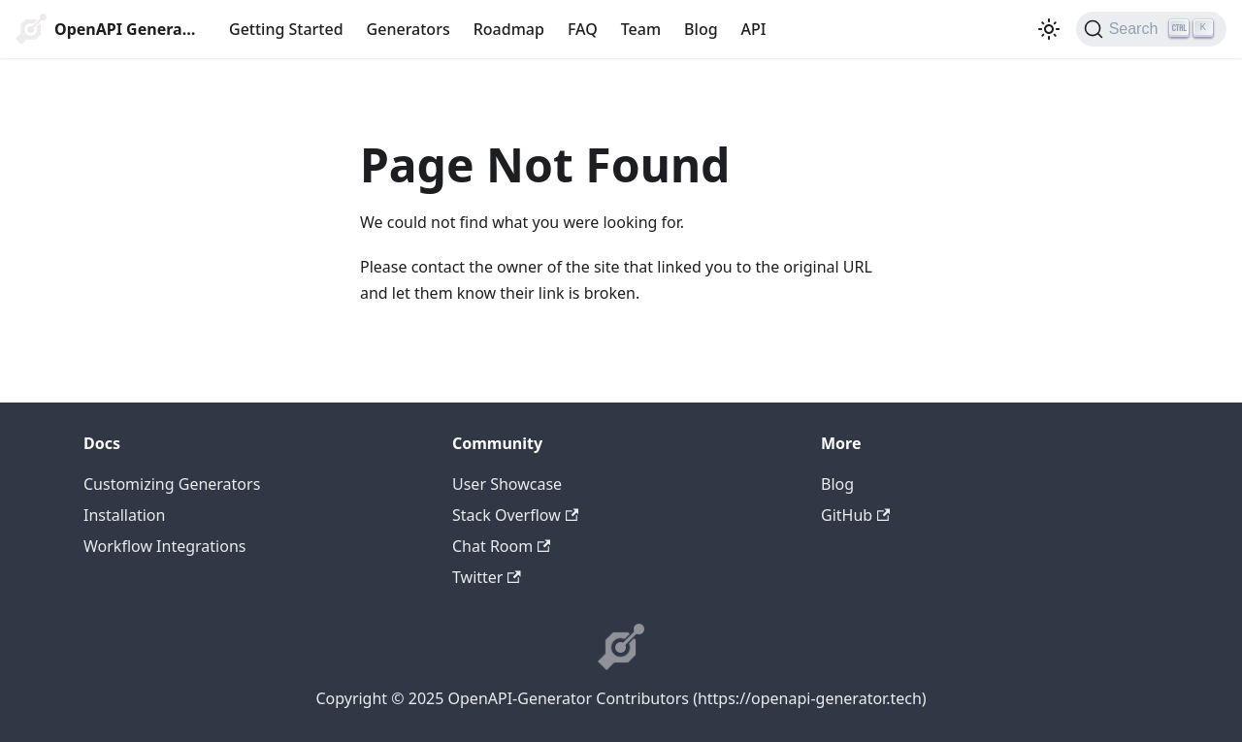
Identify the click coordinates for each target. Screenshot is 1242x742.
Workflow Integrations (164, 546)
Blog (700, 29)
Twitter (486, 577)
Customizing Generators (171, 484)
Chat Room (501, 546)
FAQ (583, 29)
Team (641, 29)
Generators (408, 29)
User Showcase (507, 484)
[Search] (1151, 29)
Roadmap (509, 29)
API (754, 29)
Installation (124, 515)
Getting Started (286, 29)
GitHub (855, 515)
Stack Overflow (515, 515)
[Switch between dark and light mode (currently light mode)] (1048, 29)
